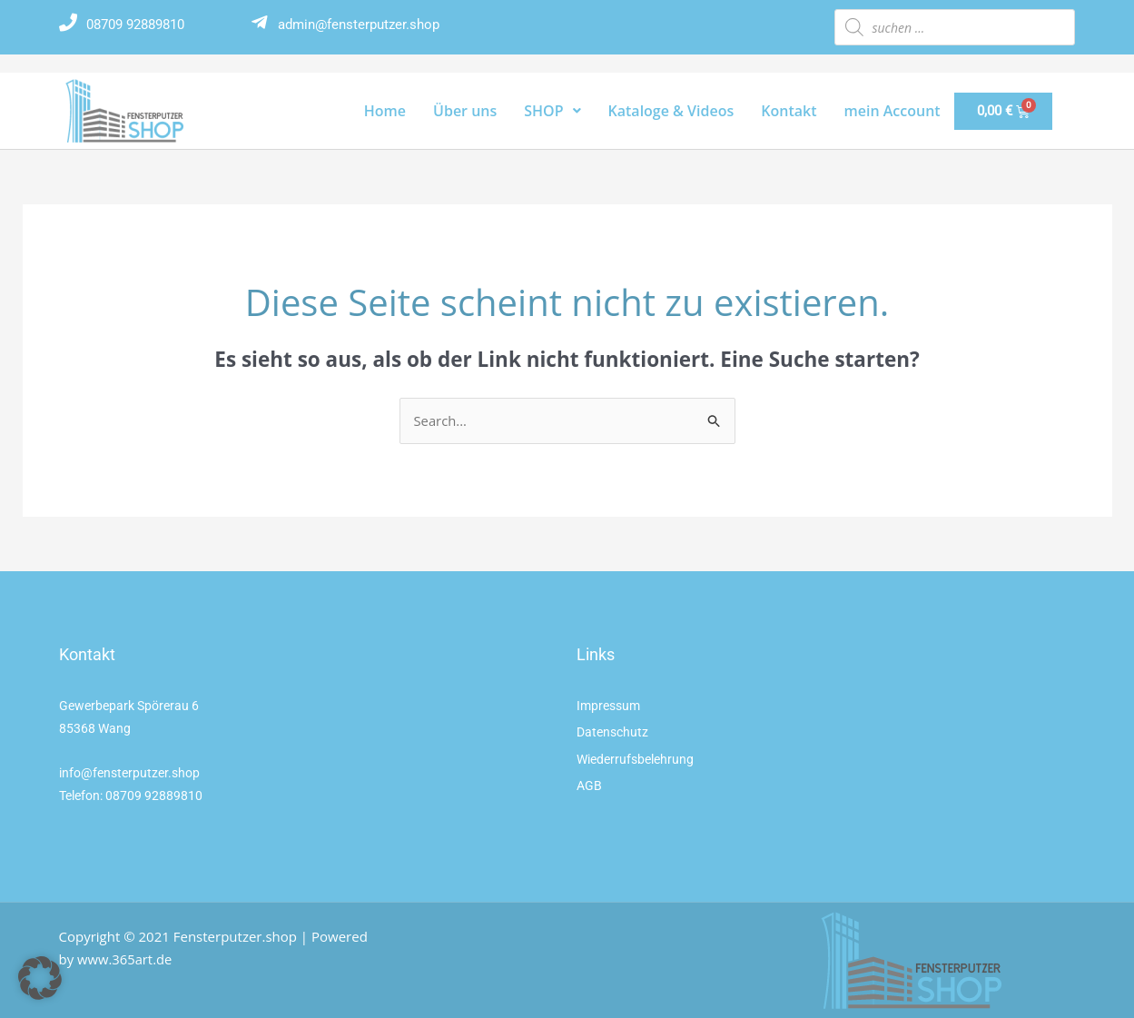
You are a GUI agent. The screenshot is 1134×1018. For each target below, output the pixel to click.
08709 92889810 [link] (153, 795)
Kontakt (788, 111)
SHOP (552, 111)
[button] (40, 978)
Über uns (465, 111)
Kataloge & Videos (671, 111)
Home (385, 111)
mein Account (892, 111)
